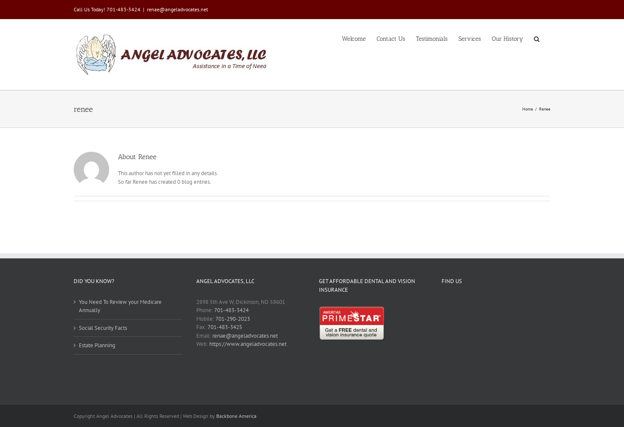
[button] (537, 38)
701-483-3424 (231, 310)
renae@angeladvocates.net (177, 9)
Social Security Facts (103, 328)
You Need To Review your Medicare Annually (120, 306)
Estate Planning (97, 345)
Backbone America (236, 416)
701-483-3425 (225, 327)
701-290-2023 (232, 319)
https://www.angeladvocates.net (247, 344)
